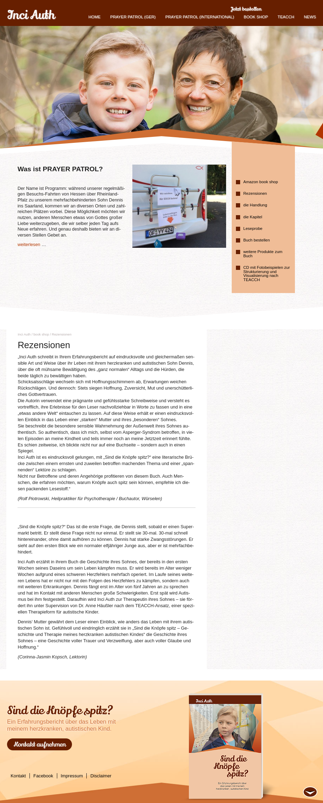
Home (94, 17)
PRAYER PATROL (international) (199, 17)
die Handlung (255, 205)
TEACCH (286, 17)
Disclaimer (101, 775)
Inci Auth (30, 15)
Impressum (72, 775)
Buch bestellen (256, 240)
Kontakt (18, 775)
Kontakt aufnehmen (40, 744)
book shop (256, 17)
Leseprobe (252, 228)
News (310, 17)
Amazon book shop (260, 182)
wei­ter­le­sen (29, 244)
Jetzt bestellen (246, 8)
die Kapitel (252, 217)
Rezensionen (255, 193)
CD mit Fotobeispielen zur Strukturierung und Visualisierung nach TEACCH (266, 273)
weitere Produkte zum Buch (262, 254)
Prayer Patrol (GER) (133, 17)
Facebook (43, 775)
